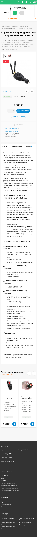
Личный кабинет (6, 504)
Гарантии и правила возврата (10, 488)
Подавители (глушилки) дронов (8, 523)
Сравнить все (7, 374)
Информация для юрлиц (8, 483)
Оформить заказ (6, 507)
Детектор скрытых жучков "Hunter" (27, 397)
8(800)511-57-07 (5, 446)
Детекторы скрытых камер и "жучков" (27, 519)
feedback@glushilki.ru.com (8, 454)
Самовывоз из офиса (12, 131)
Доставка (3, 480)
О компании (4, 475)
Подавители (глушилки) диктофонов (8, 527)
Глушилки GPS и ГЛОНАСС (12, 357)
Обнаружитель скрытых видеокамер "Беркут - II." (9, 399)
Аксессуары (22, 525)
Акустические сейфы (25, 522)
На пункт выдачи (11, 128)
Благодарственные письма (9, 485)
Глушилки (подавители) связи (17, 26)
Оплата (3, 478)
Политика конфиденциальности (10, 490)
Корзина (3, 502)
